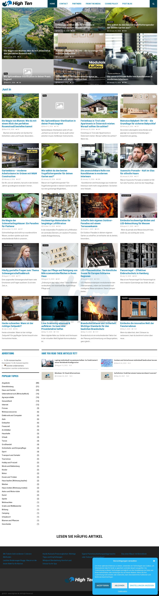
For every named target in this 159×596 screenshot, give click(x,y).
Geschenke (6, 524)
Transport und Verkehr (11, 455)
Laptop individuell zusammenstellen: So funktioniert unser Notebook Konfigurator (76, 361)
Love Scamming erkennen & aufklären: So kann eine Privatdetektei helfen (55, 326)
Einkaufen (6, 423)
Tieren (4, 441)
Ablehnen (119, 585)
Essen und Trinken (9, 477)
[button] (154, 561)
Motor (4, 473)
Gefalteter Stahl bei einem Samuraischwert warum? (135, 373)
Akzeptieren (103, 585)
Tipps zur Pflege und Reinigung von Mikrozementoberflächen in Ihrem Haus (59, 273)
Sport (4, 452)
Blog (5, 73)
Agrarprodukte (126, 195)
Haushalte (6, 434)
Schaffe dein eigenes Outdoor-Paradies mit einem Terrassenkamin (97, 223)
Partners (76, 4)
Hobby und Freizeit (9, 463)
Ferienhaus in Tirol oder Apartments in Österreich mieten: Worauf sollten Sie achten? (98, 123)
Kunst (4, 495)
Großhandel (7, 444)
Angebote (110, 22)
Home (52, 4)
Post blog (127, 4)
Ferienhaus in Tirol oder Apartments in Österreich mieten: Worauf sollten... (75, 26)
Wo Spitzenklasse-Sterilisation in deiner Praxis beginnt (27, 78)
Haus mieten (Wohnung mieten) (14, 488)
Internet (45, 245)
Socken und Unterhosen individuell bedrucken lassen (135, 360)
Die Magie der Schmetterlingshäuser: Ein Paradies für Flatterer (20, 223)
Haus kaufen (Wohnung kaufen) (65, 73)
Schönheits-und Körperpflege (130, 145)
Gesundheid (7, 401)
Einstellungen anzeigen (142, 585)
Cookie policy (122, 591)
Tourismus (6, 459)
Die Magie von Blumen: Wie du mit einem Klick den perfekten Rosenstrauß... (27, 52)
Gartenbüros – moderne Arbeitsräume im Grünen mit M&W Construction (76, 78)
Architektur (6, 430)
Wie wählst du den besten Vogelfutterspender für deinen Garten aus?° (130, 26)
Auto (4, 419)
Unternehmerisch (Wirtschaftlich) (53, 195)
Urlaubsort (6, 517)
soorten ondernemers (15, 366)
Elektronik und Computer (12, 415)
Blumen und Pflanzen (114, 73)
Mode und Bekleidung (11, 466)
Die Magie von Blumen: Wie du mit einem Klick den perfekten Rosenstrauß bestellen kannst (19, 123)
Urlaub (58, 22)
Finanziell (6, 426)
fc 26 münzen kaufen (12, 360)
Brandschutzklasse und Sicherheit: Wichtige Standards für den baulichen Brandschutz (99, 326)
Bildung (5, 510)
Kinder (4, 470)
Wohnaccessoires (88, 298)
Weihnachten (7, 502)
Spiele (4, 499)
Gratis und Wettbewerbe (11, 506)
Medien (5, 484)
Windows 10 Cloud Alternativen (67, 373)
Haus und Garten (9, 47)
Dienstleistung (8, 245)
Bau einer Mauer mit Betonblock (134, 554)
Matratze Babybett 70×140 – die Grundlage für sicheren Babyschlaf (79, 52)
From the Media (93, 4)
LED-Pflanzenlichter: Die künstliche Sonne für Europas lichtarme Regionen (99, 273)
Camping (5, 513)
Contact (63, 4)
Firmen (5, 408)
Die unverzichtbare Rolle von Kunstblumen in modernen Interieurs (129, 78)
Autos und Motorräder (11, 491)
